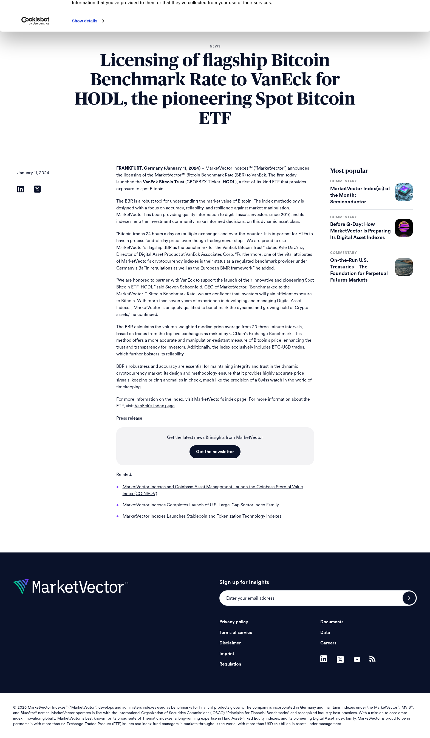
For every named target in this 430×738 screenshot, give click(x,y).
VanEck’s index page (155, 405)
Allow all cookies (384, 13)
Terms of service (235, 632)
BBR (129, 201)
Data (325, 632)
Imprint (226, 654)
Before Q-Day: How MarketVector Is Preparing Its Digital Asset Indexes (360, 231)
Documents (331, 622)
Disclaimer (230, 643)
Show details (84, 51)
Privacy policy (233, 622)
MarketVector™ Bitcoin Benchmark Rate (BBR (199, 175)
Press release (129, 418)
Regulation (230, 664)
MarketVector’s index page (220, 399)
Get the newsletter (215, 452)
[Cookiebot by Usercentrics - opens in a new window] (36, 51)
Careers (328, 643)
